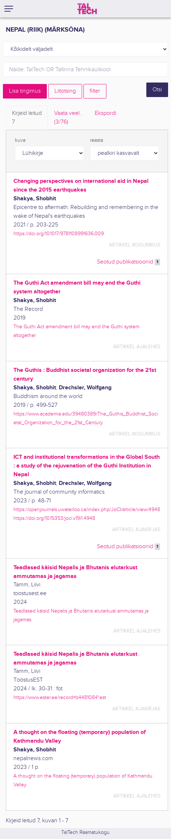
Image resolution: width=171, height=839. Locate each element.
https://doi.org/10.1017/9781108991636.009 (58, 233)
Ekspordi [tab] (105, 113)
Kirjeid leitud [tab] (27, 118)
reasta (96, 140)
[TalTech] (87, 9)
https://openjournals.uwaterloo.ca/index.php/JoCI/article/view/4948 (86, 509)
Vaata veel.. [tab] (68, 118)
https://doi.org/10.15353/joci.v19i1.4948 (54, 518)
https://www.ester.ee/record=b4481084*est (59, 697)
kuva (20, 140)
